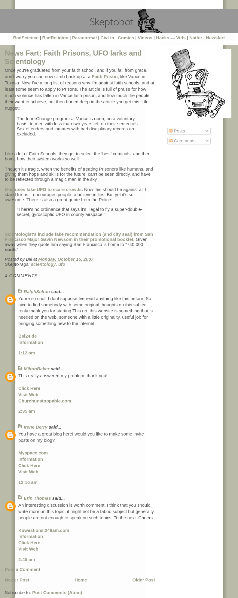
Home (81, 579)
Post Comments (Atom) (57, 592)
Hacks (162, 37)
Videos (145, 37)
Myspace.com (33, 452)
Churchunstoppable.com (44, 400)
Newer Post (17, 579)
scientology (43, 264)
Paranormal (84, 37)
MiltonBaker (37, 368)
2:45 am (26, 559)
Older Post (143, 579)
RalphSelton (37, 291)
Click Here (29, 388)
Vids (180, 37)
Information (30, 342)
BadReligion (55, 37)
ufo (61, 264)
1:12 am (26, 352)
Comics (126, 37)
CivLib (107, 37)
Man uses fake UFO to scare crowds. (44, 189)
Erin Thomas (37, 498)
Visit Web (28, 394)
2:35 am (26, 411)
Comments (182, 140)
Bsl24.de (27, 335)
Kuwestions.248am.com (43, 530)
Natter (195, 37)
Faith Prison (104, 76)
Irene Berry (35, 427)
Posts (177, 130)
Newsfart (215, 37)
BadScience (26, 37)
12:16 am (28, 482)
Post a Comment (22, 569)
